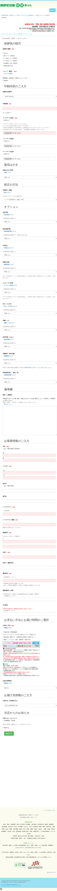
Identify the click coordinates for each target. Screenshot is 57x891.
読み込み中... (29, 422)
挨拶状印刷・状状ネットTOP (29, 815)
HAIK (20, 885)
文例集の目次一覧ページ (28, 817)
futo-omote (37, 847)
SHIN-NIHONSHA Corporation (15, 880)
